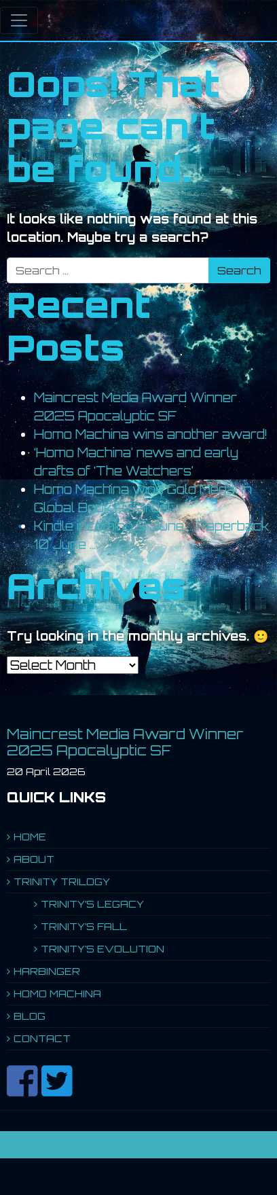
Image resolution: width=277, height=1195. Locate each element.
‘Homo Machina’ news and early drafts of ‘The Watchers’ (136, 461)
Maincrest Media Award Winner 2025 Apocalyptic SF (135, 406)
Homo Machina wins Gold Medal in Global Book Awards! (143, 498)
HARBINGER (47, 971)
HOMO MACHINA (57, 993)
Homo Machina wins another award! (150, 434)
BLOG (29, 1016)
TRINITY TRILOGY (62, 881)
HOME (30, 836)
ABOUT (34, 859)
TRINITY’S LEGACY (92, 904)
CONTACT (42, 1038)
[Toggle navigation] (19, 20)
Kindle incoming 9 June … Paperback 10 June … (151, 535)
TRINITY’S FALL (84, 926)
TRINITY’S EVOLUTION (102, 949)
